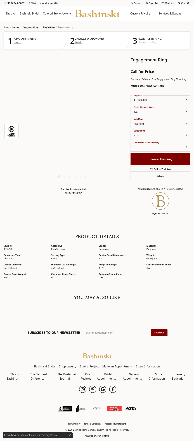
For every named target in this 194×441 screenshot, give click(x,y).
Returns (160, 176)
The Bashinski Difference (39, 376)
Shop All (11, 13)
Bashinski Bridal (29, 13)
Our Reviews (86, 376)
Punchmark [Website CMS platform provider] (104, 436)
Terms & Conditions (92, 424)
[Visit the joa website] (81, 408)
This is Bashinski (12, 376)
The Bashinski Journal (67, 376)
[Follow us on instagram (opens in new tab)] (82, 389)
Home (6, 27)
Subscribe (159, 332)
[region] (72, 131)
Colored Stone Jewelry (57, 13)
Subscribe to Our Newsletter (54, 333)
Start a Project (89, 366)
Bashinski (104, 249)
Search (17, 42)
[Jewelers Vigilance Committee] (96, 408)
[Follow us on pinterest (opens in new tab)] (92, 389)
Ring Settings (49, 27)
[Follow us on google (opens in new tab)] (102, 389)
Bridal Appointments (106, 376)
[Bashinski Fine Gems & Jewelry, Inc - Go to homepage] (97, 355)
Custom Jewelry (140, 13)
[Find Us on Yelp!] (114, 408)
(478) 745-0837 (73, 193)
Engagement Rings (31, 27)
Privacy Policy (74, 424)
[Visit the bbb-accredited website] (65, 408)
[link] (14, 3)
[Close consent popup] (70, 435)
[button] (136, 3)
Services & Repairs (170, 13)
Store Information (148, 366)
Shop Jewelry (67, 366)
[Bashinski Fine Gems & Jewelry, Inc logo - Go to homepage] (97, 13)
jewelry (15, 27)
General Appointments (132, 376)
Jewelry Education (178, 376)
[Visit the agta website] (130, 408)
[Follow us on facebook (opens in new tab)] (112, 389)
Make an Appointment (117, 366)
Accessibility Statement (115, 424)
